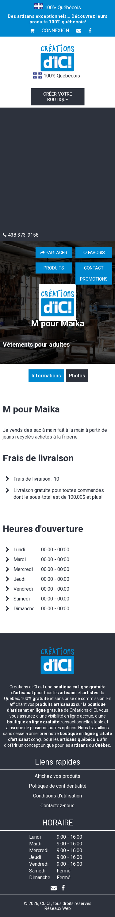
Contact (94, 268)
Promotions (94, 279)
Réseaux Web (57, 908)
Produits (54, 268)
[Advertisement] (57, 171)
